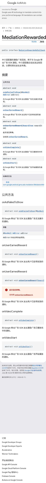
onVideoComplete (11, 147)
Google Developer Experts (12, 446)
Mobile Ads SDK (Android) (32, 28)
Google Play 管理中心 (10, 472)
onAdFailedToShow (11, 92)
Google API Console (9, 464)
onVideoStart (9, 163)
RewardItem (28, 125)
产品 (10, 28)
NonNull (26, 92)
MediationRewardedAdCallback (32, 50)
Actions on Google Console (12, 480)
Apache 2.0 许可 (37, 368)
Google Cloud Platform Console (14, 468)
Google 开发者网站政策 (33, 370)
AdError (6, 95)
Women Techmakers (10, 454)
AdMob (16, 3)
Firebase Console (8, 476)
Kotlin (34, 42)
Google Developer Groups (11, 442)
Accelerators (7, 450)
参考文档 (8, 31)
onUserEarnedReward (12, 110)
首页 (3, 28)
